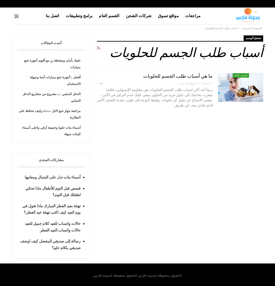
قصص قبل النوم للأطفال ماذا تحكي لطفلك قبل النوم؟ (53, 191)
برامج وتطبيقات (79, 15)
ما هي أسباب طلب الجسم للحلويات (177, 76)
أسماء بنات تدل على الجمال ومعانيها (53, 177)
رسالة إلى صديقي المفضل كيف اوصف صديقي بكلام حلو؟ (50, 244)
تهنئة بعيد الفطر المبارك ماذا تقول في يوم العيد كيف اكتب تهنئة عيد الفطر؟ (51, 209)
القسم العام (109, 15)
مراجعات (192, 15)
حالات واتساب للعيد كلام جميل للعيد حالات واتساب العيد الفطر (53, 227)
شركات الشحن (138, 15)
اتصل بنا (52, 15)
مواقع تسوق (168, 15)
